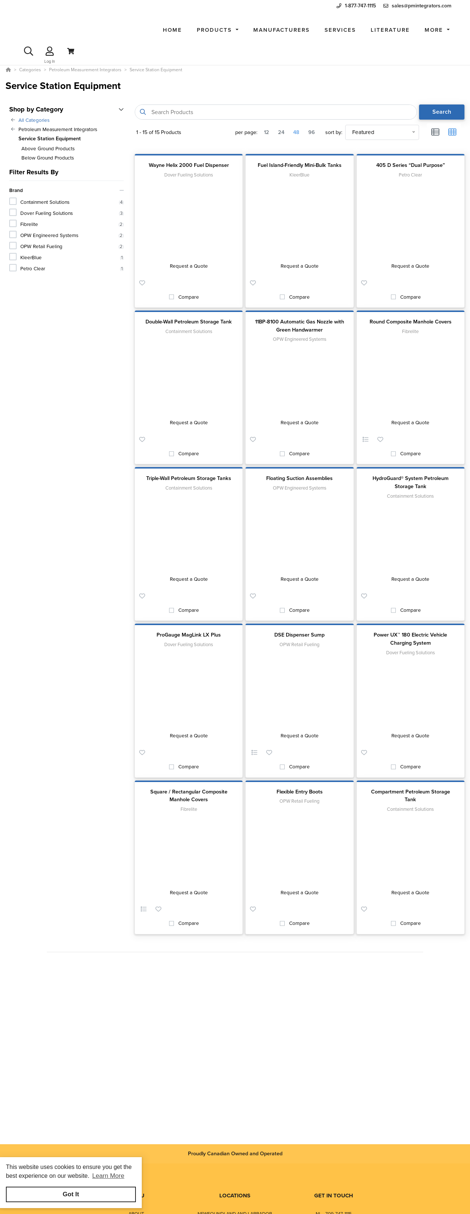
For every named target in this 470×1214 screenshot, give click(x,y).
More (435, 30)
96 (311, 132)
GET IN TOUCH (333, 1195)
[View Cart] (70, 51)
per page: (246, 132)
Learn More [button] (108, 1175)
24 (281, 132)
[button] (217, 30)
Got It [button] (71, 1194)
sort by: (333, 132)
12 (266, 132)
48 (296, 132)
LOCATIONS (234, 1195)
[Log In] (49, 51)
